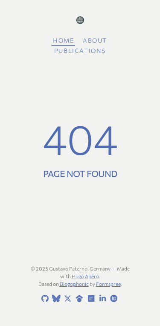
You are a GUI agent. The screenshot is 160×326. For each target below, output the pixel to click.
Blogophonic (74, 284)
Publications (80, 50)
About (95, 40)
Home (63, 40)
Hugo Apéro (85, 276)
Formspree (108, 284)
